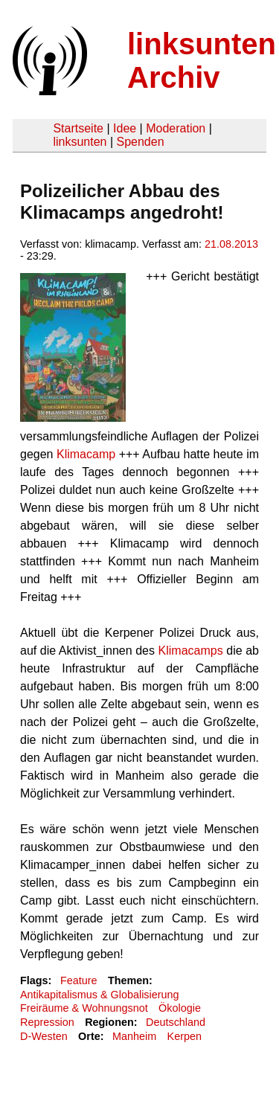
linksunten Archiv (201, 61)
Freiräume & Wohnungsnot (84, 1008)
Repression (47, 1022)
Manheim (134, 1036)
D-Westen (44, 1036)
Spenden (140, 141)
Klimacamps (190, 650)
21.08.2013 (231, 244)
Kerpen (184, 1036)
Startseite (78, 128)
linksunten (79, 141)
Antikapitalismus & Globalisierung (99, 995)
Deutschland (175, 1022)
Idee (124, 128)
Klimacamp (86, 454)
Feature (78, 980)
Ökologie (179, 1008)
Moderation (175, 128)
